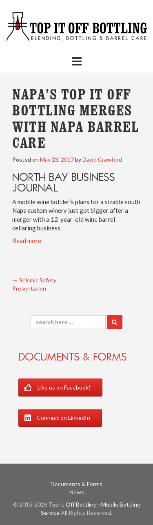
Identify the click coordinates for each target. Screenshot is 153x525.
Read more (26, 240)
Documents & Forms (72, 356)
